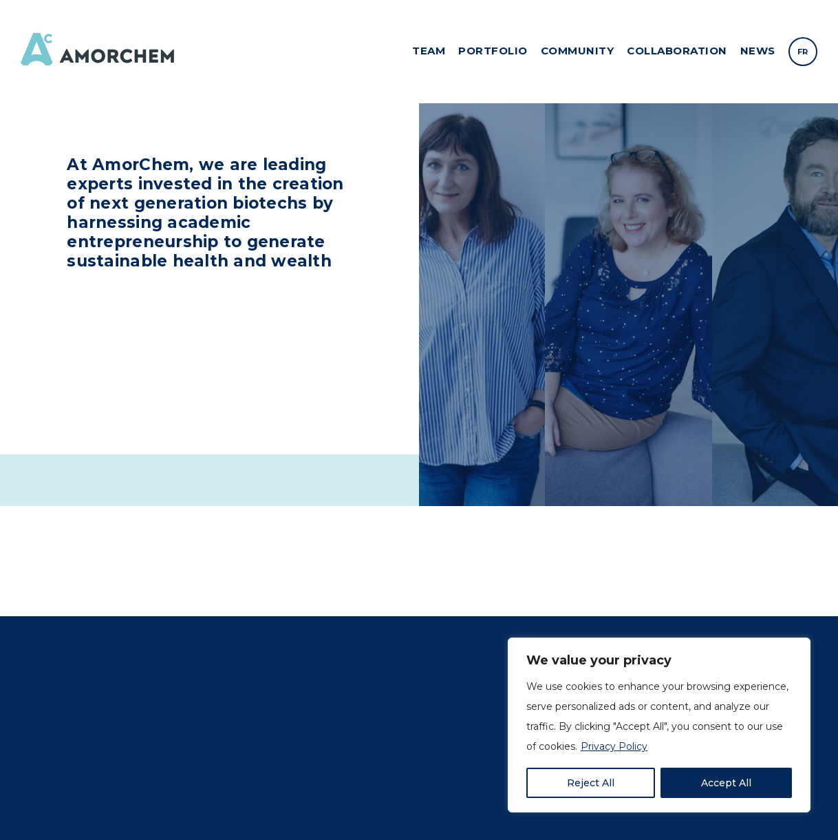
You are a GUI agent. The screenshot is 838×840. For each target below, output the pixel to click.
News (757, 50)
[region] (659, 725)
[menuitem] (802, 51)
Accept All (726, 783)
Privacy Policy (614, 746)
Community (577, 50)
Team (428, 50)
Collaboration (677, 50)
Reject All (590, 783)
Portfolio (493, 50)
